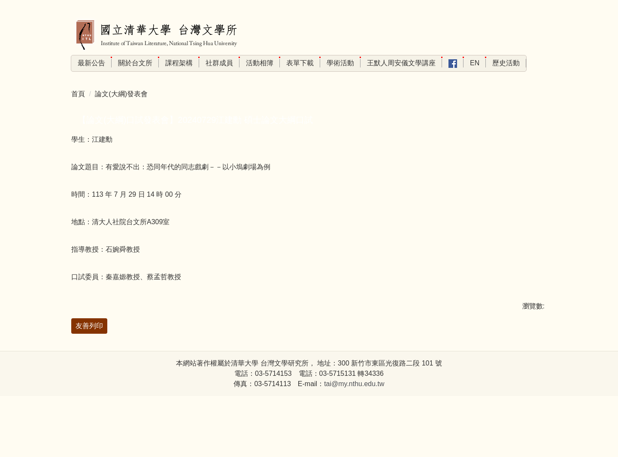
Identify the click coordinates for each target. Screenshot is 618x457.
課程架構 (212, 63)
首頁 (78, 109)
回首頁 (88, 63)
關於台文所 (168, 63)
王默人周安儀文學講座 (434, 63)
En (508, 63)
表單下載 (333, 63)
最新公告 (125, 63)
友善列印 (89, 340)
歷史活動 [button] (517, 78)
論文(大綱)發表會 (121, 109)
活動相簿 (293, 63)
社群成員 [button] (253, 63)
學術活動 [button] (374, 63)
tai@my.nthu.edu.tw (354, 444)
